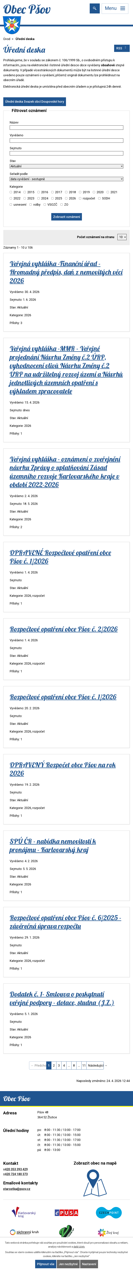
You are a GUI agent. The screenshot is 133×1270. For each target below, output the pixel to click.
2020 (100, 192)
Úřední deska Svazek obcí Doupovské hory (34, 101)
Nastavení (89, 1264)
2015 (30, 192)
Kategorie (16, 186)
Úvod (6, 39)
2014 (17, 192)
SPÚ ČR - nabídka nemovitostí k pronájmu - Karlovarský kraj (53, 845)
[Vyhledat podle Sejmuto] (66, 153)
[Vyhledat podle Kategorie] (11, 192)
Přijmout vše (45, 1264)
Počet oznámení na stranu (95, 237)
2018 (72, 192)
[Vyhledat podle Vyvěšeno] (66, 140)
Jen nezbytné (68, 1264)
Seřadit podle (19, 174)
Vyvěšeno (16, 135)
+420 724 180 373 (15, 1174)
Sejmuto (15, 148)
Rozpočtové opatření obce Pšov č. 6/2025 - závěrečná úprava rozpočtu (65, 921)
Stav (13, 161)
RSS (122, 48)
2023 (30, 198)
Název (14, 122)
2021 (113, 192)
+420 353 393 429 (15, 1169)
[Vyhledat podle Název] (66, 127)
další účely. (79, 1246)
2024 (44, 198)
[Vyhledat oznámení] (66, 216)
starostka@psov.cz (16, 1189)
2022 (17, 198)
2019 (86, 192)
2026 (72, 198)
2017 (58, 192)
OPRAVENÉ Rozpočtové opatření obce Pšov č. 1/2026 (60, 556)
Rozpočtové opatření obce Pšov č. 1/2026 (63, 696)
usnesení (20, 204)
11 (84, 1065)
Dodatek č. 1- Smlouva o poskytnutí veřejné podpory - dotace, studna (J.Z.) (62, 998)
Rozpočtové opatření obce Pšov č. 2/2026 (64, 629)
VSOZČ (52, 204)
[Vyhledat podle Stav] (66, 166)
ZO (66, 204)
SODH (106, 198)
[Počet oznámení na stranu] (122, 237)
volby (37, 204)
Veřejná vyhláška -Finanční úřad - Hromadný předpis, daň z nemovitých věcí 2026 (66, 272)
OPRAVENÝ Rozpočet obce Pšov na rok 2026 (63, 768)
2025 (58, 198)
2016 (44, 192)
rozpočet (89, 198)
